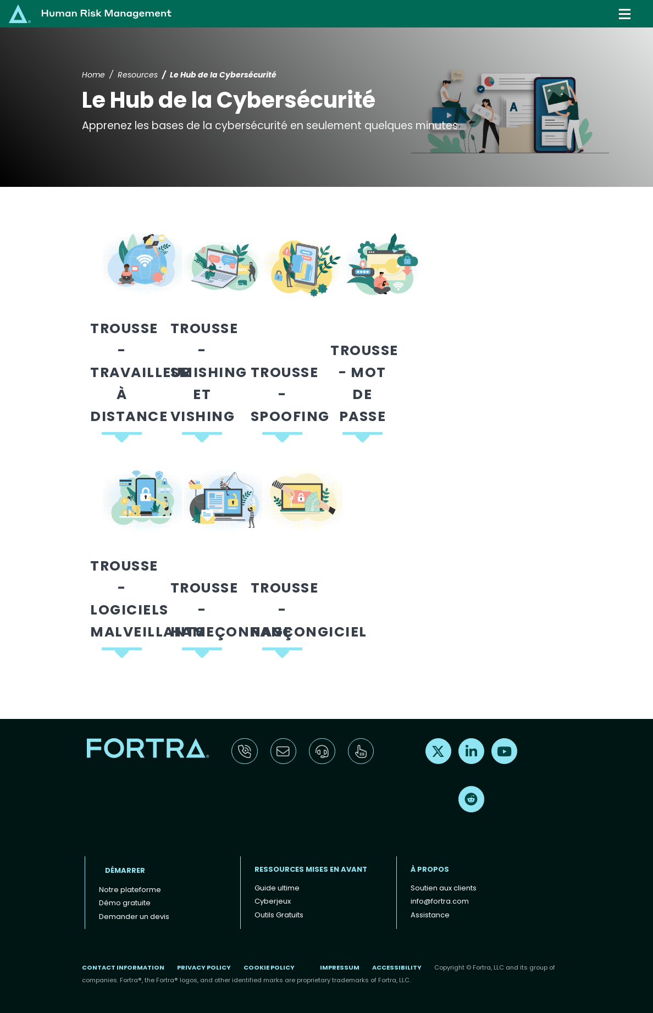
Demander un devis (134, 916)
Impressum (339, 967)
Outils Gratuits (278, 915)
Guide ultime (277, 888)
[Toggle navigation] (626, 14)
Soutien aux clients (444, 888)
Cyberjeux (272, 901)
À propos (430, 869)
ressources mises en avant (310, 869)
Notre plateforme (130, 889)
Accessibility (397, 967)
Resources (138, 74)
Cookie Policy (269, 967)
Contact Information (123, 967)
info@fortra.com (440, 901)
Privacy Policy (204, 967)
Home (93, 74)
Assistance (430, 915)
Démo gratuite (125, 903)
